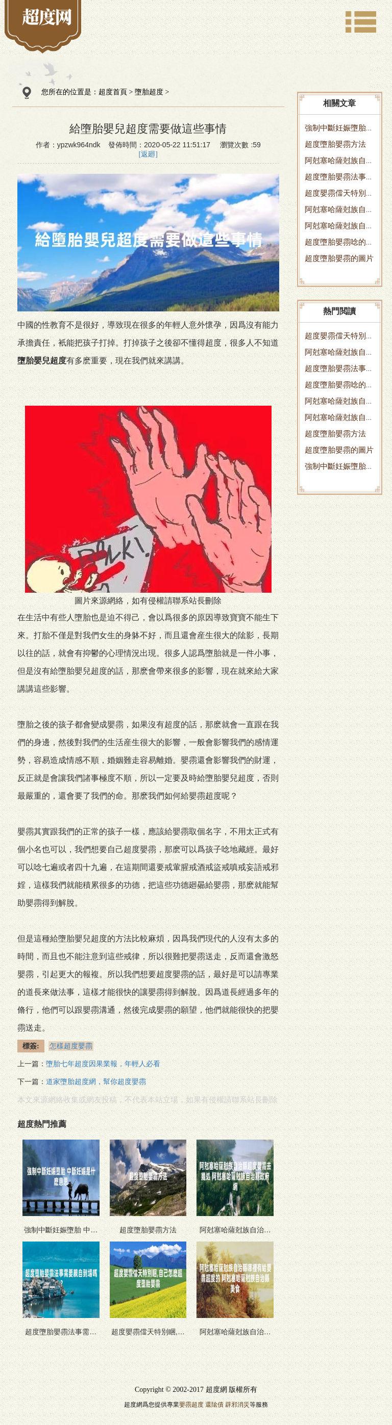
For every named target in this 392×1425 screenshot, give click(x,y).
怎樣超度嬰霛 (71, 1046)
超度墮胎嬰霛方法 (335, 144)
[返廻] (148, 154)
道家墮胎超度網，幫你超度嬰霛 (96, 1082)
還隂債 (214, 1404)
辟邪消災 (237, 1404)
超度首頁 (113, 92)
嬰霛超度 (191, 1404)
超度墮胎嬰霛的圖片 (339, 258)
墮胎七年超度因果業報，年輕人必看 (103, 1064)
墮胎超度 (149, 92)
